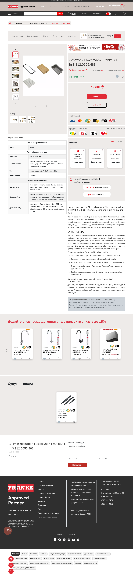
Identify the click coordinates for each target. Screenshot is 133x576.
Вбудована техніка (90, 566)
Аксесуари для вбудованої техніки (23, 571)
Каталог (15, 14)
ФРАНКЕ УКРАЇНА (78, 0)
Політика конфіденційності (48, 520)
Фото (62, 36)
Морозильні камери (63, 562)
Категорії (15, 557)
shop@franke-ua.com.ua (112, 488)
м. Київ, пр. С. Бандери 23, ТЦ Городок (81, 497)
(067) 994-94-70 (107, 503)
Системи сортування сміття (39, 566)
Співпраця (64, 6)
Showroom (97, 14)
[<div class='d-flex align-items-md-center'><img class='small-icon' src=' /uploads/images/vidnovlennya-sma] (104, 121)
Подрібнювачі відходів (57, 557)
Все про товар (17, 36)
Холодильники (49, 562)
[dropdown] (42, 6)
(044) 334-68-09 (107, 499)
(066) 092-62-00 (77, 506)
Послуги (78, 566)
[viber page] (68, 543)
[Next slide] (46, 106)
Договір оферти (44, 500)
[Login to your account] (116, 13)
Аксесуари (72, 36)
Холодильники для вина (82, 562)
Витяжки (43, 557)
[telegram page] (59, 543)
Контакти (41, 504)
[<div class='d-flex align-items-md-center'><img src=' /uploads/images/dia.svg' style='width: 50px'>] (30, 348)
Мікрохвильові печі (103, 557)
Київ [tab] (112, 141)
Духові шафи (88, 557)
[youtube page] (73, 543)
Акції (39, 512)
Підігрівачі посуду (100, 562)
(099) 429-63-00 (107, 507)
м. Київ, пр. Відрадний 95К (81, 517)
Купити (97, 96)
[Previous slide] (36, 106)
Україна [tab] (120, 141)
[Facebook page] (54, 543)
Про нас (53, 6)
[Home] (21, 6)
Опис (55, 36)
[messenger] (78, 543)
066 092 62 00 (13, 517)
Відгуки (46, 36)
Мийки (24, 557)
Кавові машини (35, 562)
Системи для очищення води (62, 566)
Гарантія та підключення (47, 497)
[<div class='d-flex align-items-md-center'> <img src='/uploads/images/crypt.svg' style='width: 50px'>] (26, 348)
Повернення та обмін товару (49, 516)
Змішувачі (33, 557)
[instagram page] (64, 543)
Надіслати (77, 468)
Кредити (41, 493)
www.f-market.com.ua (111, 485)
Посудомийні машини (19, 562)
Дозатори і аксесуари (19, 566)
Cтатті (84, 14)
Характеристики (33, 36)
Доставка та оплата (80, 6)
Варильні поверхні (74, 557)
